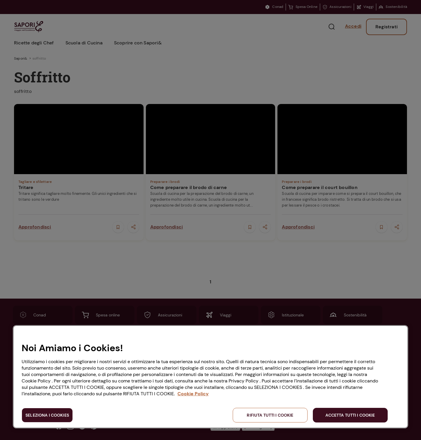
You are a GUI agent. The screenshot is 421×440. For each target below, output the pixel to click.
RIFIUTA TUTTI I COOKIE (270, 415)
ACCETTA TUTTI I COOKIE (350, 415)
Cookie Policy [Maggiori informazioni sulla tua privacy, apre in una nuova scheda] (193, 394)
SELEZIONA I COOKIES (47, 415)
